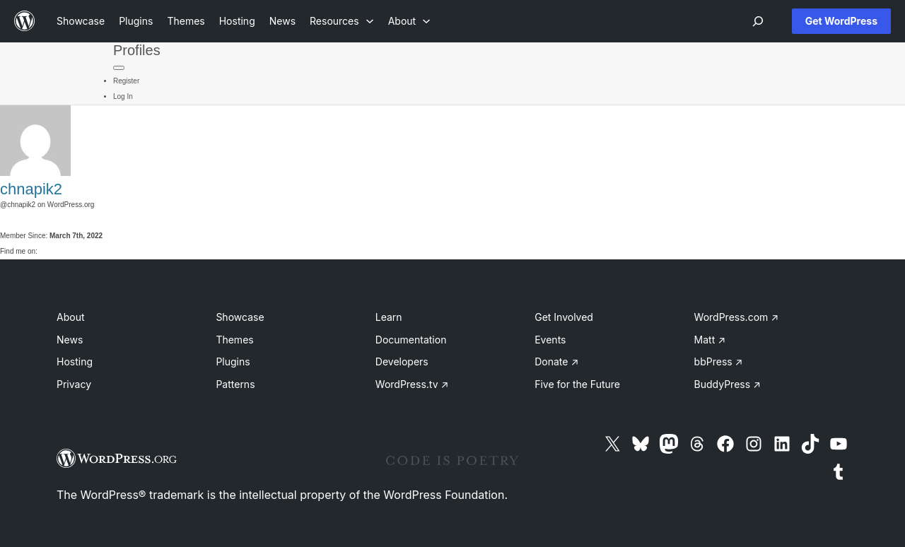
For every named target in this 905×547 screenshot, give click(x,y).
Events (550, 340)
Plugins (233, 361)
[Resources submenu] (342, 21)
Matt (709, 340)
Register (126, 81)
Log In (123, 96)
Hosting (75, 361)
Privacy (74, 384)
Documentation (411, 340)
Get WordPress (841, 21)
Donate (556, 361)
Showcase (240, 317)
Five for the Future (577, 384)
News (70, 340)
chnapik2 (31, 189)
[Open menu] (758, 21)
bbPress (718, 361)
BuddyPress (727, 384)
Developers (401, 361)
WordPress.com (736, 317)
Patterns (235, 384)
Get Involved (564, 317)
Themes (234, 340)
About (70, 317)
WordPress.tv (412, 384)
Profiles (136, 50)
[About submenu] (409, 21)
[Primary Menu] (118, 68)
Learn (388, 317)
